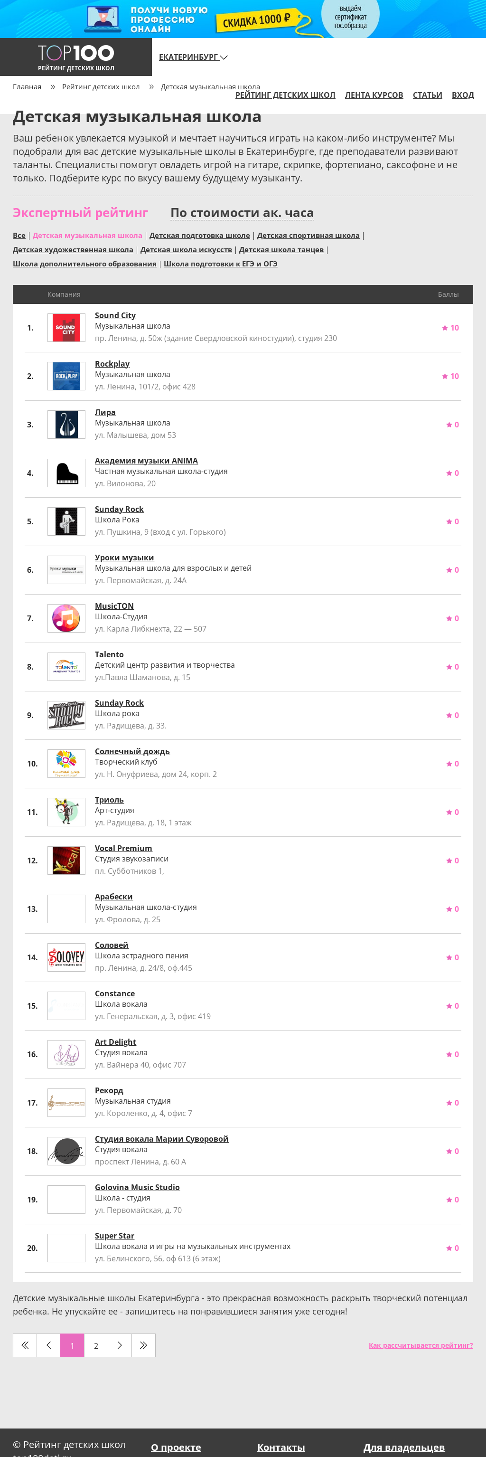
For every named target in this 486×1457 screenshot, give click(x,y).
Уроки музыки (124, 557)
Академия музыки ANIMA (146, 460)
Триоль (109, 800)
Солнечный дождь (132, 751)
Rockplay (112, 364)
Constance (115, 993)
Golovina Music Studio (137, 1187)
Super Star (114, 1235)
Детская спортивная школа (308, 234)
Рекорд (109, 1090)
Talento (109, 654)
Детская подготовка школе (200, 234)
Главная (27, 86)
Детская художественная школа (73, 249)
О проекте (176, 1447)
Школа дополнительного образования (85, 263)
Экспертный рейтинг (80, 212)
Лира (105, 412)
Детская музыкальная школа (87, 234)
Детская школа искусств (186, 249)
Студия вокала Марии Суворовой (162, 1139)
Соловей (112, 945)
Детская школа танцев (281, 249)
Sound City (115, 315)
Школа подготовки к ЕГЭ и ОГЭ (221, 263)
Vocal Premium (123, 848)
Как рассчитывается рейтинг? (421, 1345)
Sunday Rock (119, 509)
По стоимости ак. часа (242, 212)
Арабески (114, 896)
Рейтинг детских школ (101, 86)
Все (19, 234)
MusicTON (114, 606)
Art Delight (115, 1042)
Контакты (281, 1447)
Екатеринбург (193, 57)
